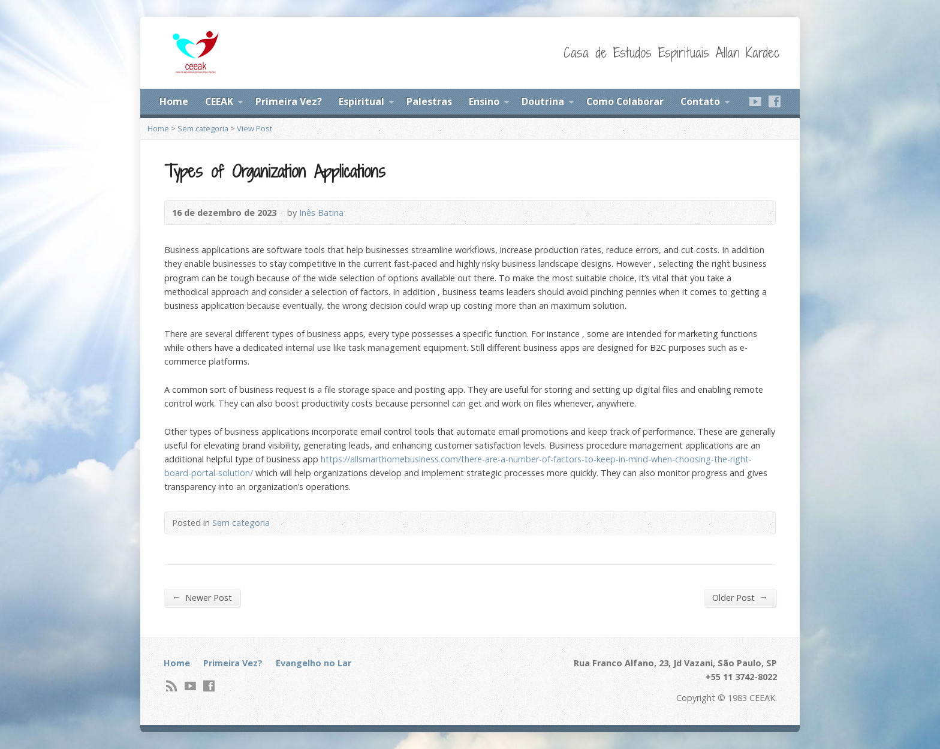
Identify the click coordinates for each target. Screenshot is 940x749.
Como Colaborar (625, 101)
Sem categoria (202, 128)
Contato (700, 101)
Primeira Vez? (288, 101)
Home (173, 101)
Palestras (429, 101)
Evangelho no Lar (313, 663)
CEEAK (219, 101)
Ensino (484, 101)
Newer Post (202, 597)
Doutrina (543, 101)
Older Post (740, 597)
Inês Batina (321, 212)
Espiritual (361, 101)
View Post (254, 128)
